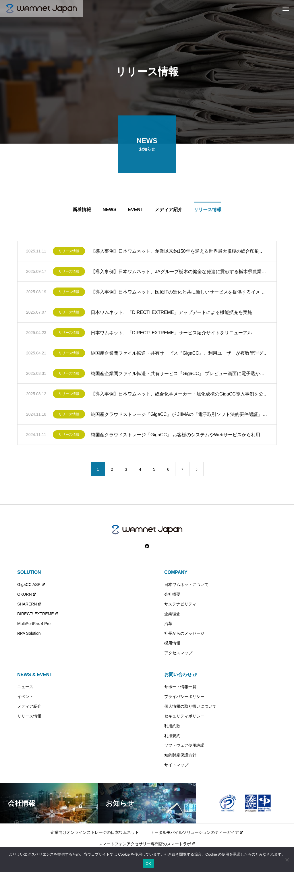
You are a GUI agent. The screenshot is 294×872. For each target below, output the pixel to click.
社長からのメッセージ (184, 633)
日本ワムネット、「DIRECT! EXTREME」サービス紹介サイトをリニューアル (171, 333)
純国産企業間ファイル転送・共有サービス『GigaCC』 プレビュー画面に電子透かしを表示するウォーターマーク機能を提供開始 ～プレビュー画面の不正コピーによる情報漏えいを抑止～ (179, 374)
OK (148, 863)
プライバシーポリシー (184, 696)
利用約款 (172, 726)
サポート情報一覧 (180, 686)
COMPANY (175, 572)
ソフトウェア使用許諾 (184, 745)
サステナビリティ (180, 604)
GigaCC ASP (31, 584)
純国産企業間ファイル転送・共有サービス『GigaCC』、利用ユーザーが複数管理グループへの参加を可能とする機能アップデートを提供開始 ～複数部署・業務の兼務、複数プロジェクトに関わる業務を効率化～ (179, 354)
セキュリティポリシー (184, 716)
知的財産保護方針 (180, 755)
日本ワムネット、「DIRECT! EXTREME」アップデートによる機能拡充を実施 (171, 313)
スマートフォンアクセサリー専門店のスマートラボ (147, 844)
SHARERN (29, 604)
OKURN (26, 594)
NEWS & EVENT (34, 674)
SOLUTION (29, 572)
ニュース (25, 686)
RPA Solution (28, 633)
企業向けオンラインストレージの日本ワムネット (95, 832)
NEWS (109, 210)
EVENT (135, 210)
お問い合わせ (180, 674)
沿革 (168, 623)
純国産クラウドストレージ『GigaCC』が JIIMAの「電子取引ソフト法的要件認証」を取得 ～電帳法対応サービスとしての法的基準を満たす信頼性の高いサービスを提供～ (179, 415)
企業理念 (172, 613)
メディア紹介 (168, 210)
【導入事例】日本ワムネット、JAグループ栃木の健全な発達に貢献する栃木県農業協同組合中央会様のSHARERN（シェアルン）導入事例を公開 (179, 272)
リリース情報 (207, 210)
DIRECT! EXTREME (38, 613)
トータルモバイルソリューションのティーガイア (197, 832)
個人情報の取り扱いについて (190, 706)
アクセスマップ (178, 653)
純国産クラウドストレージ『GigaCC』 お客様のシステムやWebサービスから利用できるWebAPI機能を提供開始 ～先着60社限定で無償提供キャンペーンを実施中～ (179, 435)
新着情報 (82, 210)
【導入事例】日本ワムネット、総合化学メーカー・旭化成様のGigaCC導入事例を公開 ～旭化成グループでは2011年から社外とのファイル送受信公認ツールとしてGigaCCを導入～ (179, 394)
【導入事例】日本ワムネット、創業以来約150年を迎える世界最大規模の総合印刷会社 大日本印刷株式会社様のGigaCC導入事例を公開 (179, 252)
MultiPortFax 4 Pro (34, 623)
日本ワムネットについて (186, 584)
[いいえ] (287, 860)
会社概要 (172, 594)
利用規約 (172, 735)
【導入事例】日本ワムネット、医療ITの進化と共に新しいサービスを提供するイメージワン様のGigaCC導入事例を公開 (179, 292)
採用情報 (172, 643)
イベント (25, 696)
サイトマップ (176, 765)
